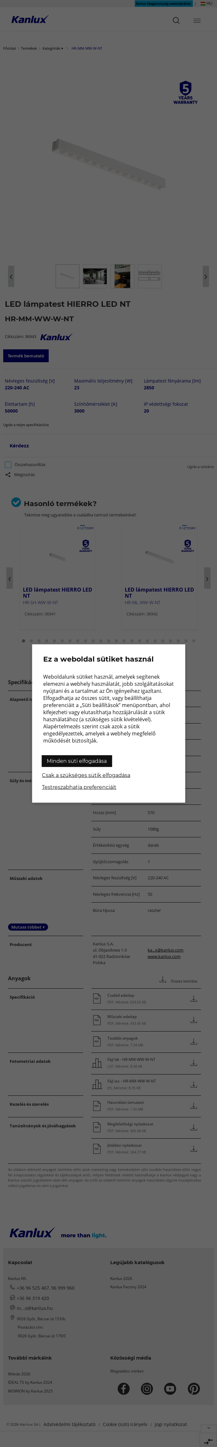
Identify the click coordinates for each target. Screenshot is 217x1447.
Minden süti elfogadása (77, 761)
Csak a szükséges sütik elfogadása (86, 775)
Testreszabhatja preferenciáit (79, 787)
